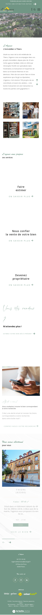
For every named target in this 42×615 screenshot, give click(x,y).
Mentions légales (29, 604)
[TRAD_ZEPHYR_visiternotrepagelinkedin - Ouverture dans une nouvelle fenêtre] (27, 580)
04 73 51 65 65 (21, 559)
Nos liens (16, 606)
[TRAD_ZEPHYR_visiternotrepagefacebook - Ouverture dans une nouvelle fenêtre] (15, 580)
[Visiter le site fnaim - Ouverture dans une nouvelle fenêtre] (30, 594)
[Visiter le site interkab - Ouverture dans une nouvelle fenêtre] (6, 594)
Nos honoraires (11, 604)
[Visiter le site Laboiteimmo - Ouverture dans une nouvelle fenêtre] (21, 610)
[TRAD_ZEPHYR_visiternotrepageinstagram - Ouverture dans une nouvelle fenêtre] (21, 580)
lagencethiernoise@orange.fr (21, 562)
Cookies (32, 606)
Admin (10, 606)
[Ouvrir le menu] (39, 9)
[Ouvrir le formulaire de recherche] (34, 9)
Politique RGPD (24, 606)
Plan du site (20, 604)
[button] (9, 542)
